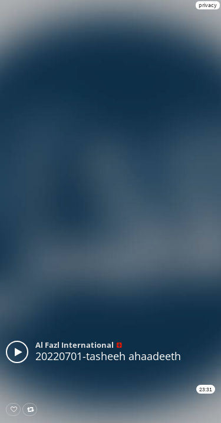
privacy (208, 5)
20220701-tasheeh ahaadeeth (108, 356)
